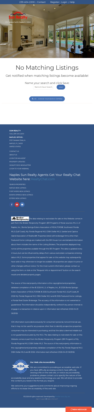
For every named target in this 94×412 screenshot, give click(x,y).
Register (54, 2)
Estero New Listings (17, 198)
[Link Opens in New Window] (11, 204)
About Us (13, 155)
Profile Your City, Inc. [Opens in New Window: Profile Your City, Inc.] (62, 396)
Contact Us (14, 151)
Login (64, 2)
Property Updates (17, 162)
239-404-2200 (27, 2)
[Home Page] (18, 18)
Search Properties (17, 184)
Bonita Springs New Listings (21, 195)
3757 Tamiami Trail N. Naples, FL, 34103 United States (17, 141)
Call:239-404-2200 (16, 134)
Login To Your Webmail (19, 169)
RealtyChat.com (43, 179)
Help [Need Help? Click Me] (72, 2)
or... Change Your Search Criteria (47, 99)
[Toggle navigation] (91, 18)
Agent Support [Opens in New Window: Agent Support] (40, 399)
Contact (41, 2)
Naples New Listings (17, 188)
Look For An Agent (17, 158)
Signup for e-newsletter (20, 165)
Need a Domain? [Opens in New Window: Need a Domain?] (52, 399)
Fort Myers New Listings (19, 191)
